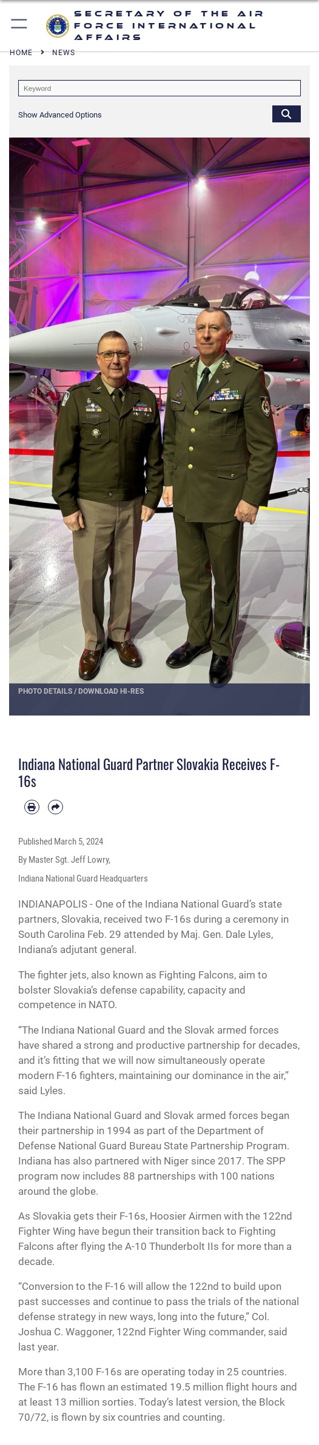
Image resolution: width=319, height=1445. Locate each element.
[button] (19, 25)
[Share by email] (55, 807)
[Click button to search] (286, 113)
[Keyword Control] (159, 88)
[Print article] (31, 807)
